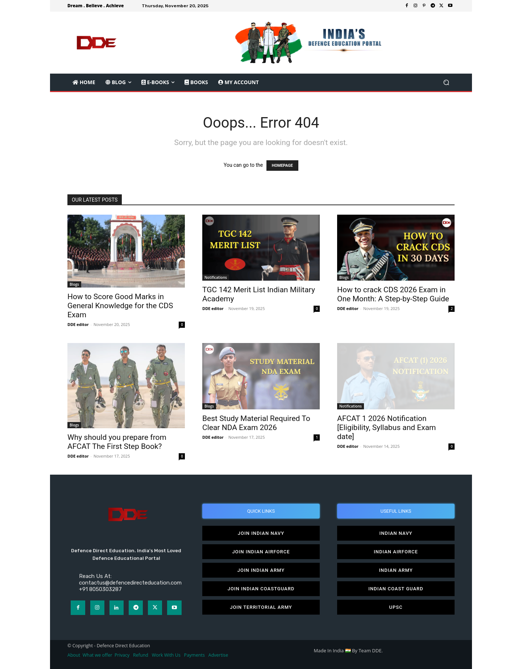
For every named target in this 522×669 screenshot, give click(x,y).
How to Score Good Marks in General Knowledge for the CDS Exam (120, 305)
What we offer (97, 655)
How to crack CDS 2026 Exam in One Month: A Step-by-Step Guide (393, 294)
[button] (446, 82)
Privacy (122, 655)
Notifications (215, 277)
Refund (140, 655)
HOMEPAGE (282, 165)
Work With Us (166, 655)
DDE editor (78, 324)
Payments (194, 655)
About (73, 655)
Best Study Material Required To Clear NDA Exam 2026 (256, 423)
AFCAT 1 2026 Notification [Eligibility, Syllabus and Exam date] (386, 427)
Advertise (218, 655)
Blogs (74, 284)
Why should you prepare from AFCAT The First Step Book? (116, 442)
